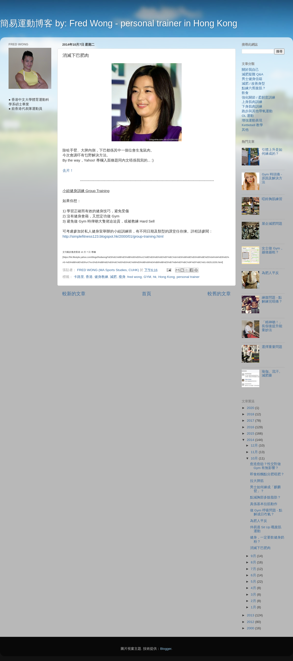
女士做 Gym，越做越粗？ (272, 250)
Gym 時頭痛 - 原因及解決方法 (272, 178)
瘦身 (122, 277)
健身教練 (101, 277)
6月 (254, 575)
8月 (254, 562)
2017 (251, 420)
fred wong (134, 277)
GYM (147, 277)
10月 (255, 458)
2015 (251, 433)
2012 (251, 622)
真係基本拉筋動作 (263, 504)
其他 (245, 130)
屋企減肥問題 (272, 223)
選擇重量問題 (272, 347)
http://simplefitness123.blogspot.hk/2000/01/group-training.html (113, 236)
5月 (254, 581)
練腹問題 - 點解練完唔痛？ (272, 299)
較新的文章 (73, 293)
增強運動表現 (252, 120)
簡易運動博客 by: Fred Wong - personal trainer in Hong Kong (118, 23)
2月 (254, 601)
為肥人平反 (270, 273)
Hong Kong (166, 277)
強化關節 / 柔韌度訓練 (258, 97)
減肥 (113, 277)
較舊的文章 (219, 293)
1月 (254, 607)
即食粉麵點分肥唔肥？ (267, 474)
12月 (255, 445)
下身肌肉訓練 (252, 106)
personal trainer (188, 277)
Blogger (165, 649)
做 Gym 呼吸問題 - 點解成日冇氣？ (266, 512)
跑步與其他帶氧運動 (257, 111)
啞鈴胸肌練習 (272, 199)
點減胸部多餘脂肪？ (265, 497)
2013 (251, 615)
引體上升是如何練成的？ (272, 151)
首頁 (146, 293)
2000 (251, 628)
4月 (254, 588)
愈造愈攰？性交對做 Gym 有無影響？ (265, 466)
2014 (251, 440)
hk (154, 277)
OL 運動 (248, 116)
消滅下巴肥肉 (260, 548)
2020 (251, 408)
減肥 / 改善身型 (253, 83)
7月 (254, 569)
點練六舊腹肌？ (254, 88)
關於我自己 (250, 69)
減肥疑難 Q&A (252, 74)
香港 (89, 277)
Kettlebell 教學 (252, 125)
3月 (254, 594)
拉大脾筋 (257, 481)
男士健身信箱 (252, 79)
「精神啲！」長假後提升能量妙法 (272, 326)
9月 (254, 556)
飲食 (245, 93)
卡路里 (79, 277)
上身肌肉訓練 (252, 102)
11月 (255, 452)
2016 (251, 427)
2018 (251, 414)
